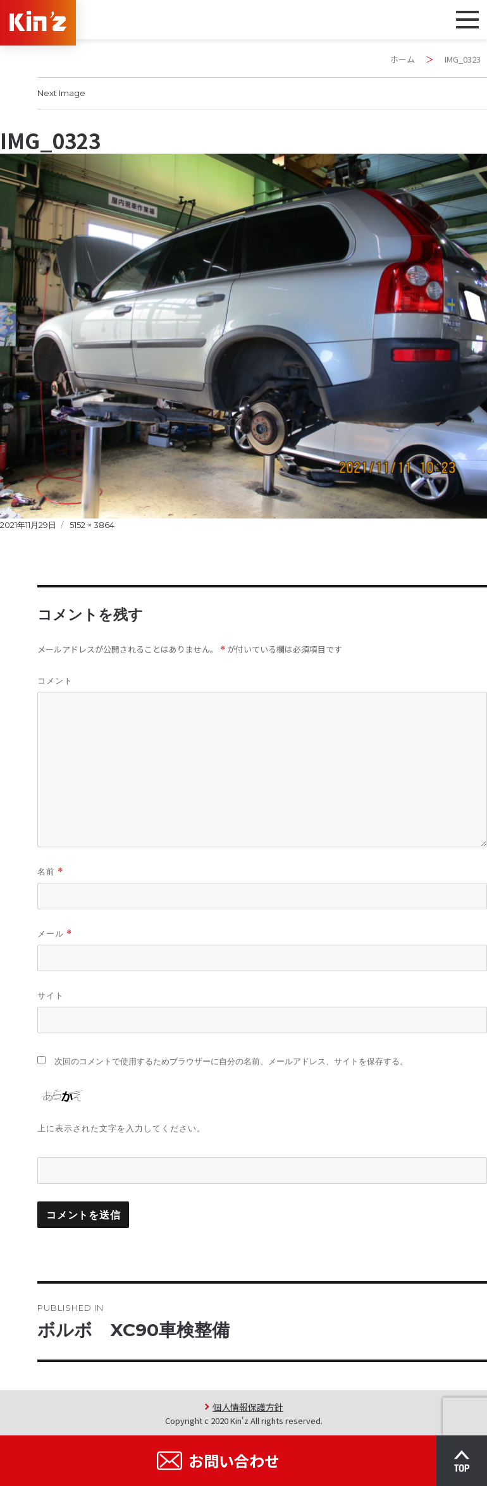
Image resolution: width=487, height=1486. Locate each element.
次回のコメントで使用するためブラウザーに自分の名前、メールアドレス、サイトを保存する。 (231, 1061)
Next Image (61, 93)
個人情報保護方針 (248, 1406)
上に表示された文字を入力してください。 (121, 1128)
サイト (50, 995)
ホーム (402, 59)
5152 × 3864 (92, 525)
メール (54, 933)
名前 (50, 871)
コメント (55, 680)
